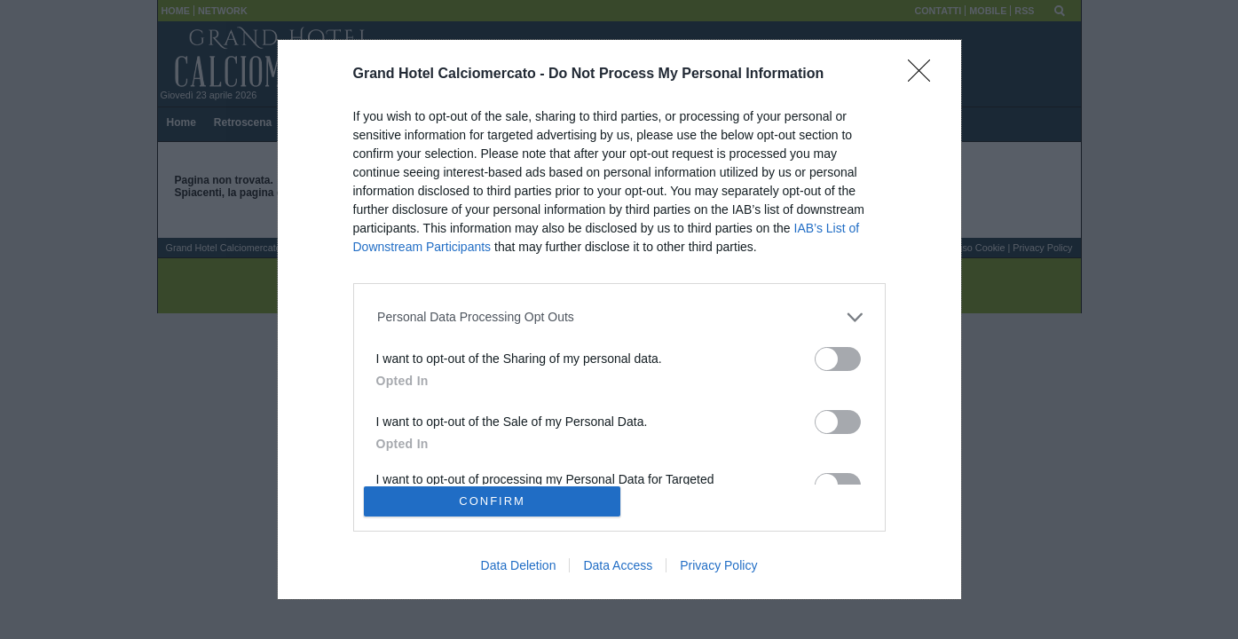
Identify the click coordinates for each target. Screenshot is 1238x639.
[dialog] (619, 319)
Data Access (617, 565)
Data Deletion (518, 565)
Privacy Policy (718, 565)
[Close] (925, 76)
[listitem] (619, 317)
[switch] (838, 359)
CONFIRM (492, 501)
